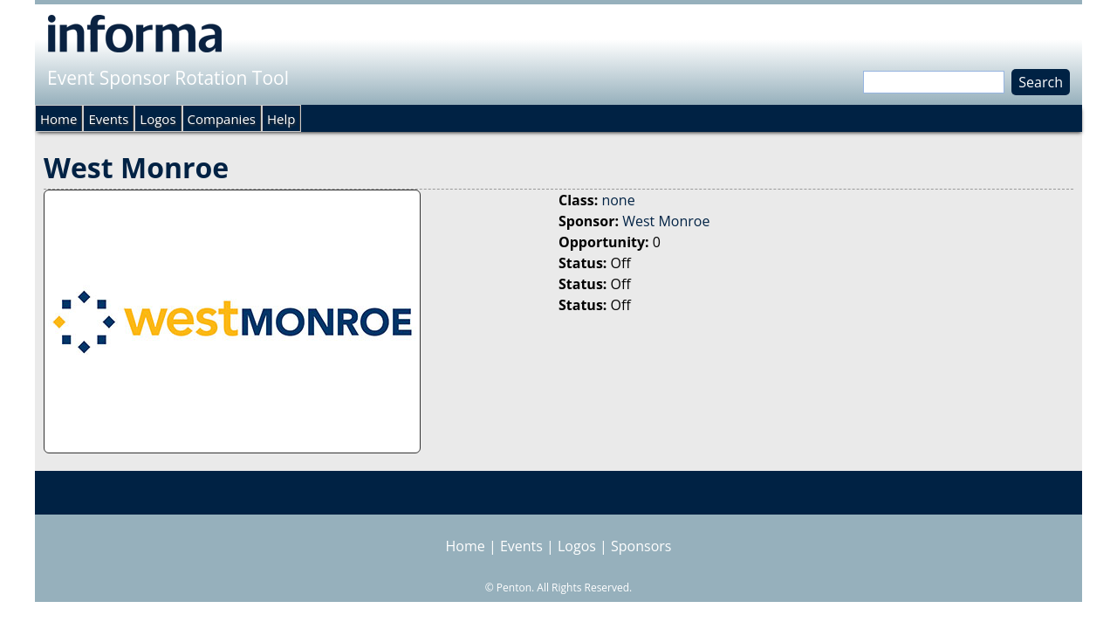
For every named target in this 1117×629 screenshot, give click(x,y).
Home (58, 119)
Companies (222, 119)
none (617, 200)
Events (108, 119)
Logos (157, 119)
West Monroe (665, 221)
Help (281, 119)
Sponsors (641, 546)
